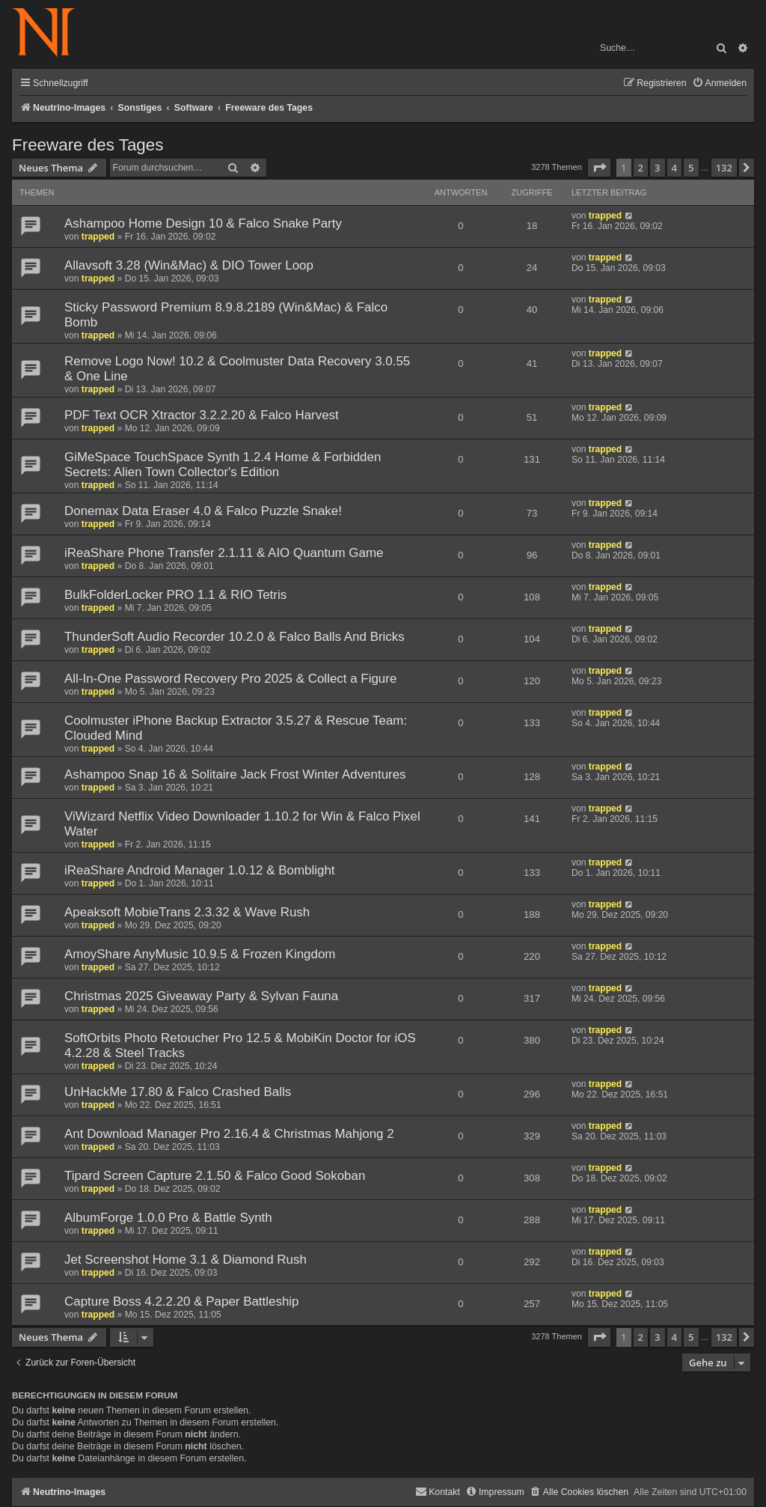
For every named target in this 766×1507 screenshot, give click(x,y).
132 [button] (724, 167)
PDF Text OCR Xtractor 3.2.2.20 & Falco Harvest (201, 415)
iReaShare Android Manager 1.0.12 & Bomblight (199, 870)
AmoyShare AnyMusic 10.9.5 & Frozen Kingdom (199, 954)
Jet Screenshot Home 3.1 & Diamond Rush (185, 1259)
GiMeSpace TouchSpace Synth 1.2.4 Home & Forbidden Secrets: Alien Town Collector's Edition (222, 464)
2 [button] (640, 167)
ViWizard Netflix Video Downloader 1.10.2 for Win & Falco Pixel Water (242, 823)
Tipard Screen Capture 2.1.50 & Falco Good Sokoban (214, 1176)
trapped (98, 236)
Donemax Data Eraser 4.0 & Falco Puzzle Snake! (203, 511)
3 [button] (657, 167)
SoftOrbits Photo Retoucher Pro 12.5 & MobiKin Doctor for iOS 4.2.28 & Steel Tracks (240, 1045)
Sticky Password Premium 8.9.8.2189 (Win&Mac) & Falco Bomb (225, 314)
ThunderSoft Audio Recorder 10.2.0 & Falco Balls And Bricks (234, 637)
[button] (599, 168)
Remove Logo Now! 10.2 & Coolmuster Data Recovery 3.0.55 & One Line (237, 368)
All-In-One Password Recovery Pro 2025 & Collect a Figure (230, 679)
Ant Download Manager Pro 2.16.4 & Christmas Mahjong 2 (229, 1134)
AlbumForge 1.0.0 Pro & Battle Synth (168, 1218)
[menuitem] (719, 83)
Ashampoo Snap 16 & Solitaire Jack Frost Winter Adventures (235, 774)
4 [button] (674, 167)
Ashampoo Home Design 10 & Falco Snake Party (203, 223)
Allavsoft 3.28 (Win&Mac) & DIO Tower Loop (188, 265)
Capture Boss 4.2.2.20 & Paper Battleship (181, 1301)
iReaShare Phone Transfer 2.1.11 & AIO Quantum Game (224, 553)
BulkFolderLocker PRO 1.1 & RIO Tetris (175, 595)
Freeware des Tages (87, 145)
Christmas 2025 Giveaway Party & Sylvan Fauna (201, 996)
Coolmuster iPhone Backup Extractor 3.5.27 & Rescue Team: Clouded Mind (235, 728)
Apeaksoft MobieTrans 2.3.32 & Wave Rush (187, 912)
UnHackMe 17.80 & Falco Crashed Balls (177, 1092)
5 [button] (690, 167)
